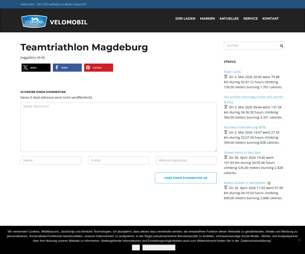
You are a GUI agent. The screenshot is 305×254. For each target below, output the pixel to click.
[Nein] (299, 240)
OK (136, 247)
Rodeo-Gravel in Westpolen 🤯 (247, 183)
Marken (207, 18)
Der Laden (185, 18)
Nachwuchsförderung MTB (245, 127)
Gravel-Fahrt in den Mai (242, 152)
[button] (36, 68)
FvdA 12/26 (232, 72)
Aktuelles (229, 18)
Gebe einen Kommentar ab (185, 178)
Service (250, 18)
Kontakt (270, 18)
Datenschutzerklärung (158, 247)
